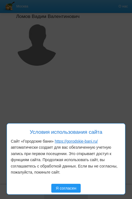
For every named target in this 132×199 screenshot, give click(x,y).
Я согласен (66, 188)
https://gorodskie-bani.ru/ (76, 141)
